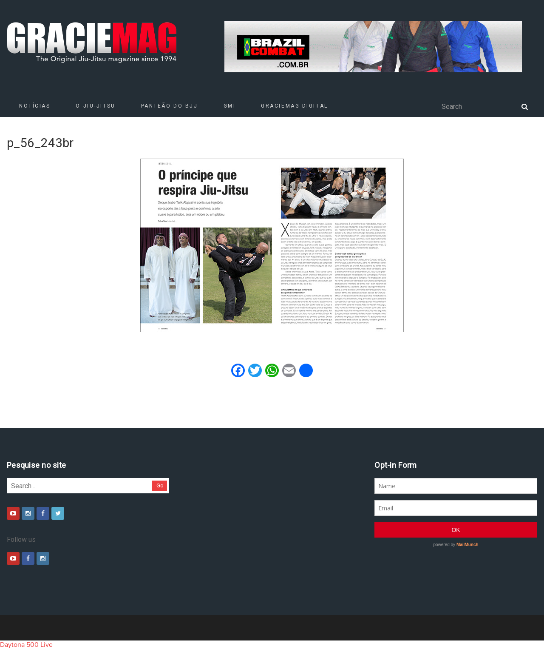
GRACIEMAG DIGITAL (294, 106)
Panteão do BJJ (169, 106)
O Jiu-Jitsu (95, 106)
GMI (230, 106)
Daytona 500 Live (26, 644)
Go (160, 485)
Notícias (34, 106)
